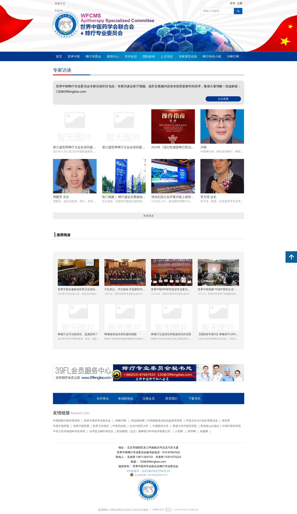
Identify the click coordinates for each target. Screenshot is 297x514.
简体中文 (60, 3)
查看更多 (148, 215)
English (59, 10)
